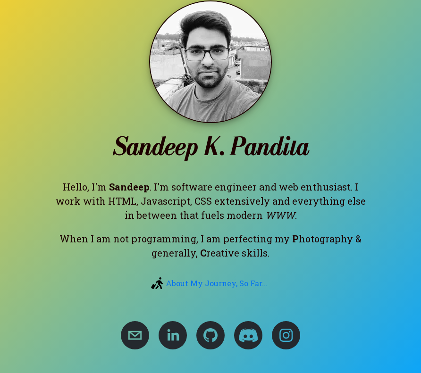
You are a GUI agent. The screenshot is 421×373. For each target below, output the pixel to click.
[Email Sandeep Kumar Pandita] (135, 335)
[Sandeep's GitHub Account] (210, 335)
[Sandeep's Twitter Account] (286, 335)
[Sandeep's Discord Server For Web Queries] (248, 335)
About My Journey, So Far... (217, 283)
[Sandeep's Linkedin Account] (173, 335)
